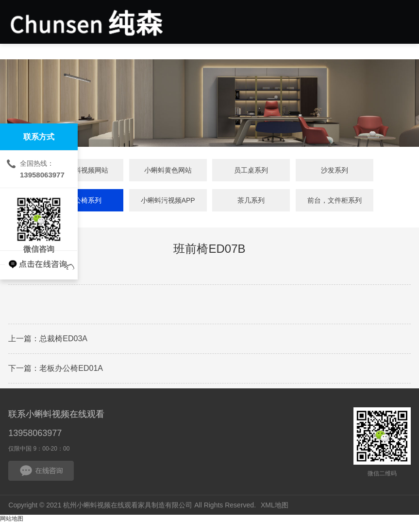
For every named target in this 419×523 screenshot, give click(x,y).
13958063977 (35, 433)
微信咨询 (39, 219)
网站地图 (11, 518)
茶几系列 (251, 200)
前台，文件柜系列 (334, 200)
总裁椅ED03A (63, 338)
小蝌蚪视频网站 (84, 170)
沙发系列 (334, 170)
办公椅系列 (84, 200)
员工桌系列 (251, 170)
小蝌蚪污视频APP (168, 200)
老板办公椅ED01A (71, 368)
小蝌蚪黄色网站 (168, 170)
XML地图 (274, 505)
